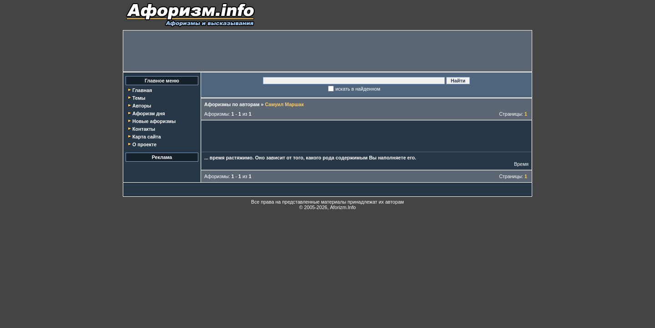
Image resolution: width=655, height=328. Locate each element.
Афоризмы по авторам (232, 104)
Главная (142, 90)
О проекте (144, 144)
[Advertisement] (327, 51)
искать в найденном (357, 89)
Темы (139, 98)
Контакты (143, 129)
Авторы (141, 105)
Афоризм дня (148, 113)
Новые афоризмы (154, 121)
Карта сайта (146, 136)
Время (521, 164)
